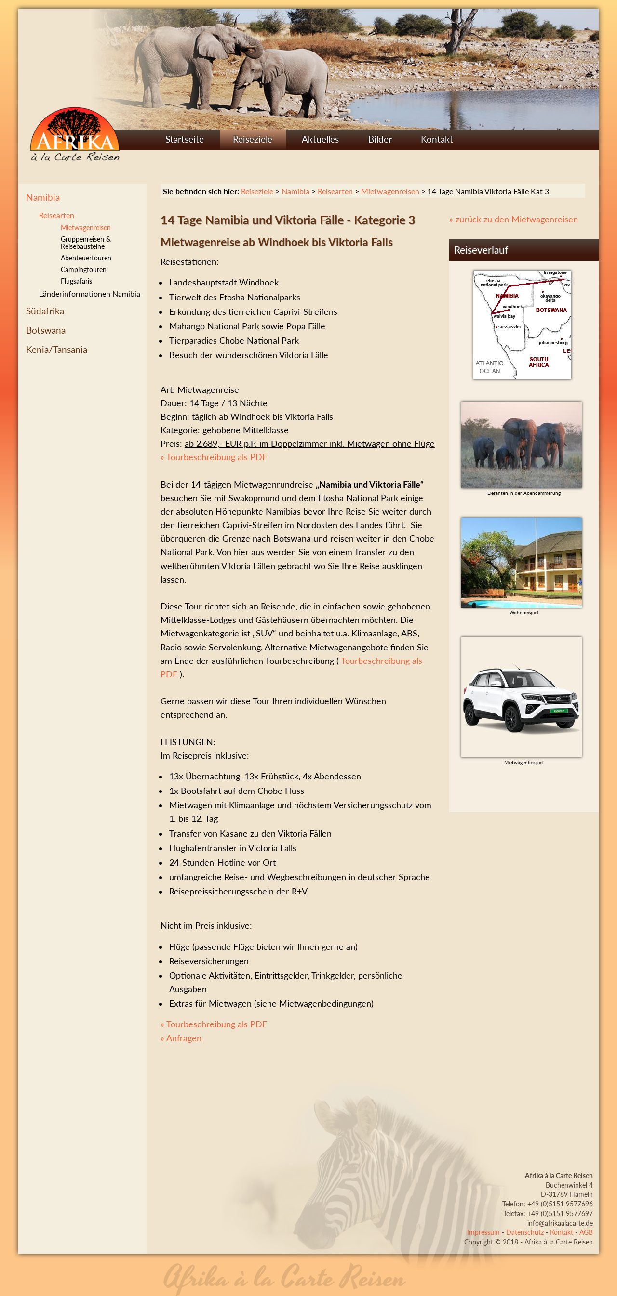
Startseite (184, 138)
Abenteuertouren (86, 257)
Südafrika (45, 310)
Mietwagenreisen (390, 190)
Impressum (483, 1232)
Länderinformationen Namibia (89, 293)
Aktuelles (320, 138)
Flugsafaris (76, 281)
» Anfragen (181, 1038)
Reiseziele (252, 138)
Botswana (46, 330)
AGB (586, 1232)
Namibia (43, 197)
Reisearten (56, 215)
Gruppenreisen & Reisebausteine (86, 242)
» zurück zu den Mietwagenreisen (513, 219)
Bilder (380, 138)
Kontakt (437, 138)
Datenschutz (525, 1232)
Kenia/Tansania (56, 349)
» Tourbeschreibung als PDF (214, 457)
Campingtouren (84, 269)
